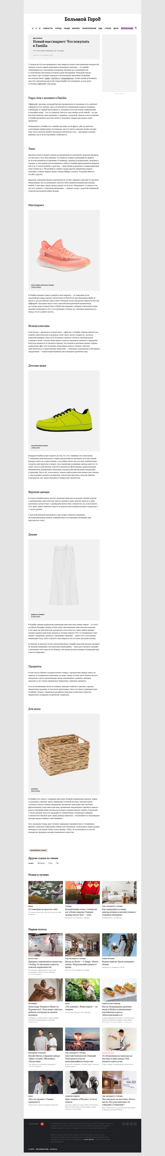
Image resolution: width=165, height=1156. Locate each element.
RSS (136, 1124)
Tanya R (36, 55)
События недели (72, 1096)
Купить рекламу (119, 93)
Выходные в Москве (37, 1053)
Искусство (33, 959)
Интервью (32, 1004)
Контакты (53, 1149)
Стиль (50, 863)
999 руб (34, 791)
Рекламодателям (42, 1149)
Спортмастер (67, 78)
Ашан (47, 78)
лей (38, 791)
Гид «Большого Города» (112, 906)
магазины (41, 863)
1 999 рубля (35, 448)
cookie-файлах (89, 1139)
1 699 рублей (36, 287)
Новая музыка (108, 959)
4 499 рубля (35, 616)
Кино (67, 1004)
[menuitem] (48, 28)
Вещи (30, 906)
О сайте (31, 1149)
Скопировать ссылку (38, 850)
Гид (57, 863)
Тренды (68, 906)
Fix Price (55, 78)
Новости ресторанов (111, 1004)
